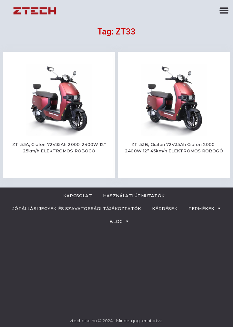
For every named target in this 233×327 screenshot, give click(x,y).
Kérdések (164, 208)
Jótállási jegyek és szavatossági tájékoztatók (77, 208)
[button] (224, 10)
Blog (118, 221)
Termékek (204, 208)
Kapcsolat (77, 195)
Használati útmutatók (134, 195)
